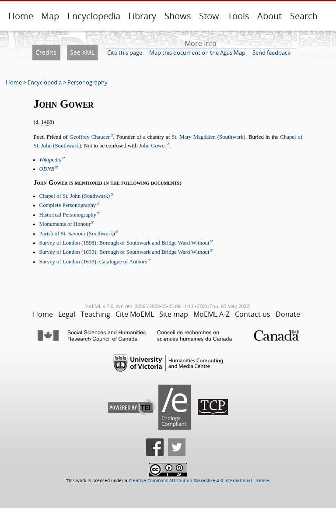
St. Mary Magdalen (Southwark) (208, 137)
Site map (173, 314)
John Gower (152, 146)
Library (142, 16)
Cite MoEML (135, 314)
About (269, 16)
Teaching (95, 314)
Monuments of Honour (65, 224)
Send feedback (271, 52)
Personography (87, 82)
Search (304, 16)
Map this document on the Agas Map (197, 52)
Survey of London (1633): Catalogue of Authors (93, 262)
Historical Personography (67, 215)
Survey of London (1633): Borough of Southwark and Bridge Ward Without (124, 252)
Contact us (252, 314)
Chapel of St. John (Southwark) (74, 196)
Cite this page (124, 52)
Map (50, 16)
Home (20, 16)
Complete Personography (67, 205)
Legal (66, 314)
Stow (209, 16)
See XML (82, 52)
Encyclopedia (93, 16)
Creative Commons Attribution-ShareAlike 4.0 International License (199, 480)
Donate (288, 314)
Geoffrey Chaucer (90, 137)
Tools (238, 16)
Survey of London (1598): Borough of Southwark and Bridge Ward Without (124, 243)
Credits (45, 52)
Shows (177, 16)
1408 (46, 122)
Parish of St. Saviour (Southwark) (77, 234)
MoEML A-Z (211, 314)
